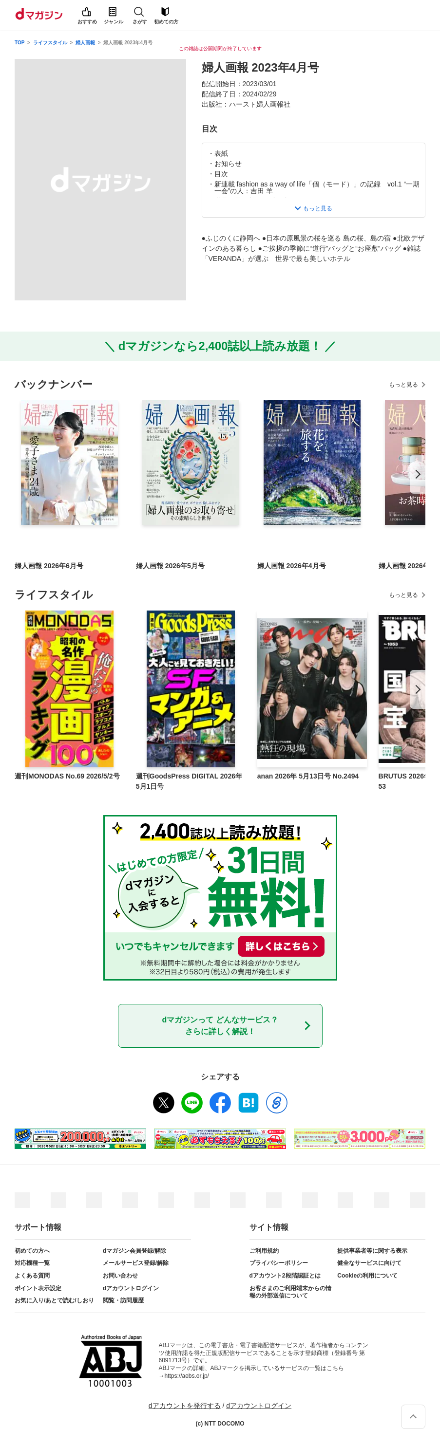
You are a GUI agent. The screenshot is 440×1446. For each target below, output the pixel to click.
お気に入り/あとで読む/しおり (54, 1300)
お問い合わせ (120, 1275)
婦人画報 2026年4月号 (291, 566)
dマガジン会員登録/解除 (135, 1250)
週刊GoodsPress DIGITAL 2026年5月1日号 (189, 781)
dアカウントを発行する (185, 1405)
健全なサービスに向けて (369, 1263)
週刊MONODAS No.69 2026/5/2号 (67, 776)
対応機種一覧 (32, 1263)
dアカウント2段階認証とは (285, 1275)
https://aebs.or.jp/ (187, 1375)
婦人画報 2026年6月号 (49, 566)
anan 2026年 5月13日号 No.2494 (308, 776)
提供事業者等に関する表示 (372, 1250)
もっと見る (403, 384)
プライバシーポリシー (278, 1263)
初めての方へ (32, 1250)
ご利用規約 (264, 1250)
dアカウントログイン (131, 1288)
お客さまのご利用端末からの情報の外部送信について (290, 1292)
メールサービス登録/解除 (136, 1263)
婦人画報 (85, 42)
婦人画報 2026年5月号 (170, 566)
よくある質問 (32, 1275)
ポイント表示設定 (38, 1288)
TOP (19, 42)
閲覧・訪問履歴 (123, 1300)
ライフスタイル (50, 42)
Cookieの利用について (367, 1275)
